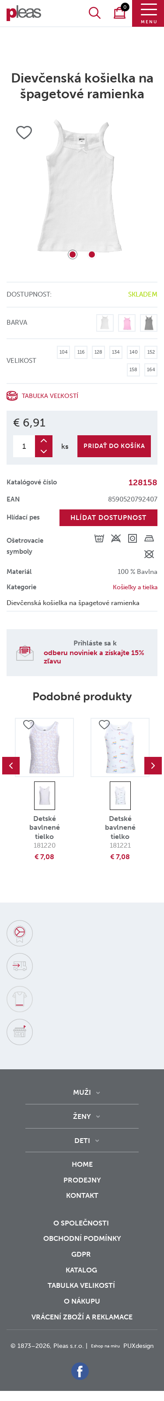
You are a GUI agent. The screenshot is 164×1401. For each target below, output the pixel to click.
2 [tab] (92, 254)
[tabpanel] (82, 192)
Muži (82, 1092)
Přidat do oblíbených (28, 725)
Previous (11, 765)
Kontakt (82, 1201)
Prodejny (82, 1180)
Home (82, 1164)
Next (153, 765)
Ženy (82, 1116)
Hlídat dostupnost (108, 518)
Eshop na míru (122, 1346)
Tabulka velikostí (82, 1285)
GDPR (82, 1254)
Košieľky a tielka (133, 587)
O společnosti (82, 1223)
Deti (82, 1140)
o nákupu (82, 1301)
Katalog (82, 1270)
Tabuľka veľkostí (51, 396)
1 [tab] (73, 254)
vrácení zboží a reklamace (82, 1317)
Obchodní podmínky (82, 1238)
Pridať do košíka (114, 446)
